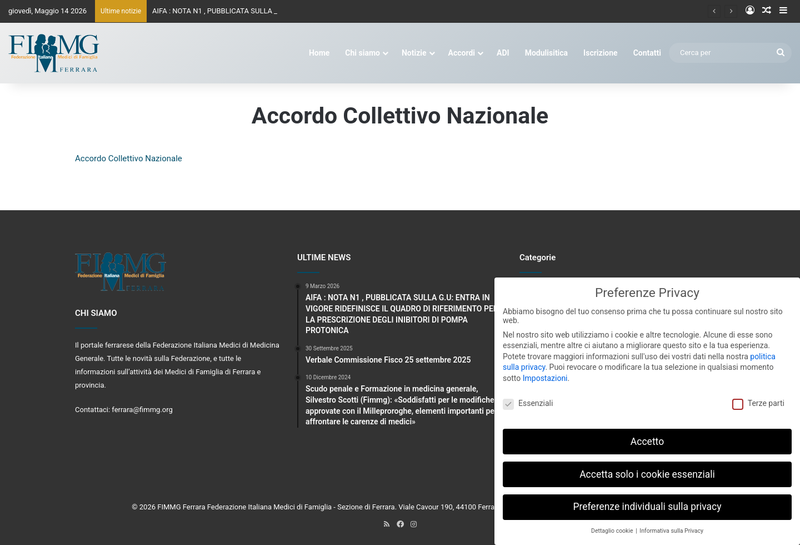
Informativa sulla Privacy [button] (671, 523)
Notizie (414, 52)
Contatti (647, 52)
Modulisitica (546, 52)
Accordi (461, 52)
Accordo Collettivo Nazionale (128, 158)
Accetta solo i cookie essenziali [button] (647, 466)
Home (319, 52)
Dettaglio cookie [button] (612, 523)
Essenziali (528, 395)
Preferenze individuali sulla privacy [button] (647, 499)
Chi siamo (362, 52)
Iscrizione (600, 52)
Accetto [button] (647, 433)
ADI (503, 52)
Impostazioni (545, 370)
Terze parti (758, 395)
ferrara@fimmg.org (142, 409)
